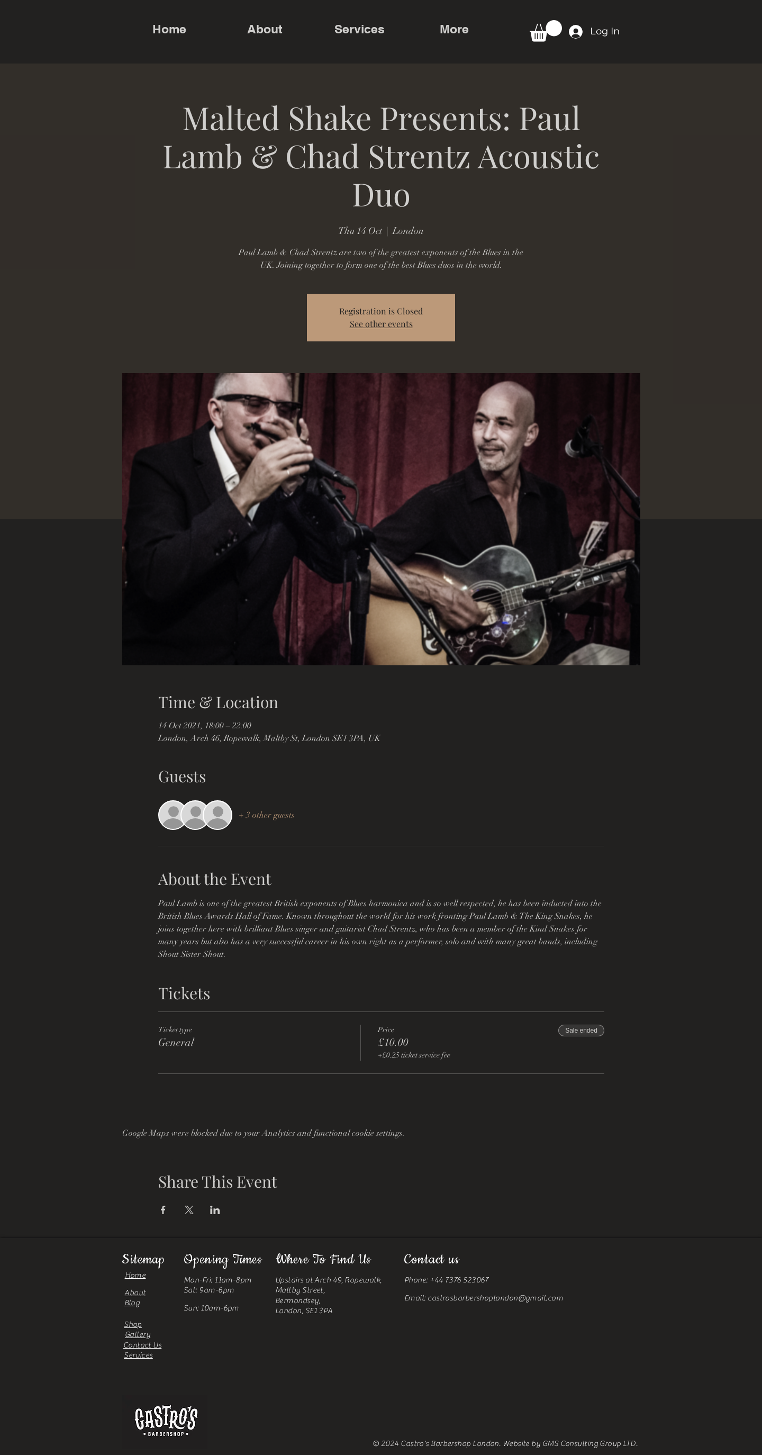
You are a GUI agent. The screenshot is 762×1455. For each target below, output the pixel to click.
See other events (381, 323)
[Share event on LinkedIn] (215, 1210)
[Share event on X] (189, 1210)
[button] (546, 31)
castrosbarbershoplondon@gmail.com (495, 1298)
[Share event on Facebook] (163, 1210)
